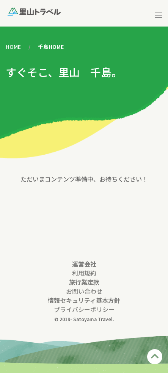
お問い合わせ (84, 291)
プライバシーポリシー (84, 309)
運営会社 (84, 263)
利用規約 (84, 272)
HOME (13, 46)
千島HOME (51, 46)
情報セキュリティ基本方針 (84, 300)
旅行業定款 (84, 282)
